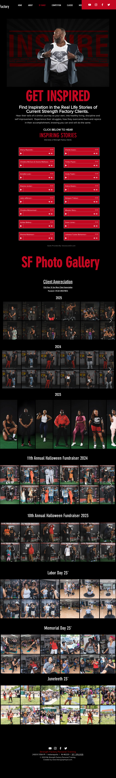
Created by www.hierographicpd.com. (57, 760)
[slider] (52, 153)
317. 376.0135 (77, 754)
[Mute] (49, 153)
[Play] (21, 153)
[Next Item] (110, 320)
